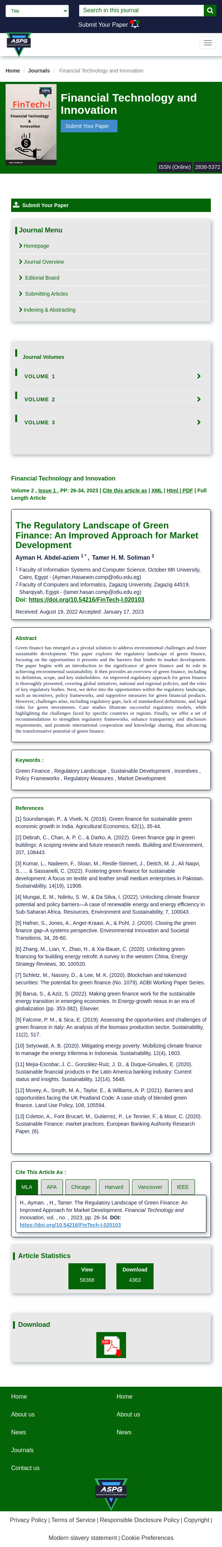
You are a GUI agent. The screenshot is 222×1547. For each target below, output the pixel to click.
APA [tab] (52, 1187)
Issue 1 (47, 490)
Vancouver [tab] (150, 1187)
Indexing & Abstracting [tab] (47, 310)
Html (173, 490)
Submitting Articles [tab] (43, 294)
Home (13, 71)
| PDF (186, 490)
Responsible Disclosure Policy (139, 1520)
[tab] (111, 376)
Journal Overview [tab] (41, 262)
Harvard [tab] (114, 1187)
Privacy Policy (28, 1520)
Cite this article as (125, 490)
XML (156, 490)
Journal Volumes (43, 357)
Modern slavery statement (82, 1538)
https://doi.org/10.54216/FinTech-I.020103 (86, 599)
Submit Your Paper (103, 25)
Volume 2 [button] (40, 399)
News (18, 1432)
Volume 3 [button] (40, 422)
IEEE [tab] (183, 1187)
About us (23, 1414)
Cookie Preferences (147, 1538)
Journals (39, 71)
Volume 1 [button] (40, 376)
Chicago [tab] (80, 1187)
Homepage (34, 246)
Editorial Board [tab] (39, 278)
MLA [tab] (27, 1187)
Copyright (196, 1520)
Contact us (25, 1468)
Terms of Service (73, 1520)
